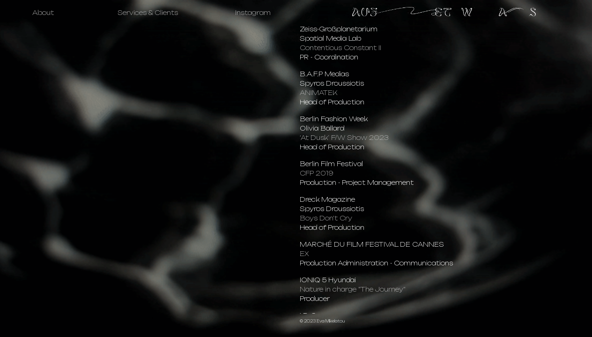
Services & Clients (148, 12)
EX (304, 253)
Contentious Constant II (340, 47)
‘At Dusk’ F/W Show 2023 (344, 137)
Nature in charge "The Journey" (353, 289)
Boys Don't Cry (326, 218)
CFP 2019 (316, 173)
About (43, 12)
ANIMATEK (318, 92)
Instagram (253, 12)
